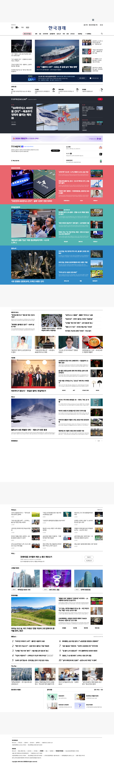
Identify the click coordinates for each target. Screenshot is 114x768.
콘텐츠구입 (23, 751)
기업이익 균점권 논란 (87, 91)
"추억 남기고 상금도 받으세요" (68, 272)
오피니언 (72, 34)
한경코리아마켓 (15, 168)
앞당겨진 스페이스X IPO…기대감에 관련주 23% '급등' (88, 109)
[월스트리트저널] (22, 27)
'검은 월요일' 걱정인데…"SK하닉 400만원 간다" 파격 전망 (80, 646)
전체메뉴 (89, 34)
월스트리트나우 (64, 210)
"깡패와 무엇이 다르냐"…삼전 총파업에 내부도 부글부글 (51, 329)
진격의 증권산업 (82, 590)
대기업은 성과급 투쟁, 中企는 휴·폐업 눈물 (21, 92)
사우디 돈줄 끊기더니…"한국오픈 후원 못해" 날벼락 (20, 513)
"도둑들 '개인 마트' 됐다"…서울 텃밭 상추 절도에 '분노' (32, 651)
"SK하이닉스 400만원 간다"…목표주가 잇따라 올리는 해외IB (22, 113)
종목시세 (80, 241)
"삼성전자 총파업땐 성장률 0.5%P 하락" (54, 521)
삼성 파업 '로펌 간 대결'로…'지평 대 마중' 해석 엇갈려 (52, 537)
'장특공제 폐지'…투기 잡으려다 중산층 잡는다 (21, 683)
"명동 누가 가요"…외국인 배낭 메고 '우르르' (78, 327)
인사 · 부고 (96, 690)
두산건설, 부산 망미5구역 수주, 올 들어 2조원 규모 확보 (74, 252)
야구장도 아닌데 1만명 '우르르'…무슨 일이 (78, 331)
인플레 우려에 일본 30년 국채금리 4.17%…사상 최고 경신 (83, 529)
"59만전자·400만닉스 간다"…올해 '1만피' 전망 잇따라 (31, 201)
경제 (36, 34)
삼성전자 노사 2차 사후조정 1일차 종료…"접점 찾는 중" (97, 42)
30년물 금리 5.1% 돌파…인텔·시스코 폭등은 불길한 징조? (74, 213)
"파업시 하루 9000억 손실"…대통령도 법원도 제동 (97, 51)
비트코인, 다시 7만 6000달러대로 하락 (83, 513)
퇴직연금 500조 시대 (20, 590)
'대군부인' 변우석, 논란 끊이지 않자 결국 (21, 351)
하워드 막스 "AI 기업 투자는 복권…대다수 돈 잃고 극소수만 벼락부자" (74, 233)
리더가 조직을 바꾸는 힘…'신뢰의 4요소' (68, 683)
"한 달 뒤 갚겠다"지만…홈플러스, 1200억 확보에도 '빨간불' (21, 65)
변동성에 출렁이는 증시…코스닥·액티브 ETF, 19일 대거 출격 (74, 182)
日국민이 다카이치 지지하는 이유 (66, 92)
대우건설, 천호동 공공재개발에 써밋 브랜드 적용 (73, 262)
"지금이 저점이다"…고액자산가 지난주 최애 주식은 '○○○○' (34, 655)
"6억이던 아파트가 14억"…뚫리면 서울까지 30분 (30, 641)
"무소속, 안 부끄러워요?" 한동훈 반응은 (68, 351)
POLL (13, 553)
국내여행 (75, 628)
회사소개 (14, 742)
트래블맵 (64, 628)
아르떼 (13, 358)
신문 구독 (86, 25)
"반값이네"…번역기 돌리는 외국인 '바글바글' (79, 319)
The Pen (13, 666)
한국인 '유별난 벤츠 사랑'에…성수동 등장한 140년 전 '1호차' (20, 537)
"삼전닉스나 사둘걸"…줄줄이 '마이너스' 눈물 (79, 315)
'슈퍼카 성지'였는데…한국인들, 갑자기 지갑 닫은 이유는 (32, 660)
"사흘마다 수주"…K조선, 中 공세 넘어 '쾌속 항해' (57, 67)
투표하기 (89, 557)
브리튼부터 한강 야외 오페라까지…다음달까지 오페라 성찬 (73, 362)
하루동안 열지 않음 (95, 78)
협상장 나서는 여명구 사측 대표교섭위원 (52, 529)
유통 (67, 34)
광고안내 (32, 742)
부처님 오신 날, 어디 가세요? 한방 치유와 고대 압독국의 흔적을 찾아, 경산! (32, 629)
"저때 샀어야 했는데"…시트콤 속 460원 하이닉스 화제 (44, 351)
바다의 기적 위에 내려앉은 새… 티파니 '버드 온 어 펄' (74, 401)
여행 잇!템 (97, 628)
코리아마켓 (45, 34)
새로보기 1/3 (99, 509)
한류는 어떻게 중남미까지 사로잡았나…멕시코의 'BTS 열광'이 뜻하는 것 (45, 684)
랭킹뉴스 (13, 637)
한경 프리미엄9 (27, 34)
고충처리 (26, 742)
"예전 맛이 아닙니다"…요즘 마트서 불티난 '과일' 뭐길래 (32, 646)
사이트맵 (35, 751)
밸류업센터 (95, 281)
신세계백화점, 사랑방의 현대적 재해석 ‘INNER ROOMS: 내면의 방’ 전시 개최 (73, 619)
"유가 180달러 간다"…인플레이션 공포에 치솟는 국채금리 (21, 60)
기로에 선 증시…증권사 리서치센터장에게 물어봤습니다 (88, 124)
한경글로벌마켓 (15, 207)
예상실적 (66, 241)
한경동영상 (14, 441)
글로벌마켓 (52, 34)
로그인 (101, 25)
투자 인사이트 (85, 120)
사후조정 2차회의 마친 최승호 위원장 (20, 529)
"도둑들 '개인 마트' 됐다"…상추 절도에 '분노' (79, 323)
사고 (102, 690)
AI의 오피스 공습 (51, 590)
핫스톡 (12, 105)
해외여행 (86, 628)
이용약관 (51, 751)
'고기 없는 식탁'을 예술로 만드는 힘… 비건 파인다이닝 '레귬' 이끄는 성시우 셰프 (74, 609)
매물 (81, 281)
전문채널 (80, 34)
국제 (64, 34)
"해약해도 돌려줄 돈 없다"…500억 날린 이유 (22, 325)
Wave (13, 397)
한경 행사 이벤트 (16, 690)
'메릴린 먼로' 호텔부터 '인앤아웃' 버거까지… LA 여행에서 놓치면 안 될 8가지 (73, 599)
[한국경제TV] (17, 27)
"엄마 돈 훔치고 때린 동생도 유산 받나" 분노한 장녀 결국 (91, 683)
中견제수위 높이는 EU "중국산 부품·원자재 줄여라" (21, 70)
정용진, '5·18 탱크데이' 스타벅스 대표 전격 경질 (97, 60)
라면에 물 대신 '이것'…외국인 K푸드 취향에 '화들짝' (92, 351)
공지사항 (49, 690)
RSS (46, 751)
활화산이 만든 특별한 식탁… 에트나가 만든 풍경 (29, 430)
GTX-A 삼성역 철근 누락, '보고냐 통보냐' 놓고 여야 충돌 (21, 545)
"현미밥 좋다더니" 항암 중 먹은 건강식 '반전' (23, 316)
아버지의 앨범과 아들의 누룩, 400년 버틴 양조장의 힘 (74, 421)
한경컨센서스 (66, 200)
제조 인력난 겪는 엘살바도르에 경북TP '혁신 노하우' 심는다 (52, 545)
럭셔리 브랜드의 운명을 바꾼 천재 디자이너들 (72, 411)
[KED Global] (27, 27)
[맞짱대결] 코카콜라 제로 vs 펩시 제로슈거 (36, 556)
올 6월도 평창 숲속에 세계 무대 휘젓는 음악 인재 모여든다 (73, 372)
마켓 (95, 200)
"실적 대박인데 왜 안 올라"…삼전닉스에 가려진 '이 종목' (79, 660)
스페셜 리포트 (15, 568)
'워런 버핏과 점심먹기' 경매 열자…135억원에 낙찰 (74, 223)
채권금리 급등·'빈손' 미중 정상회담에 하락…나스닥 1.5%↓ (30, 241)
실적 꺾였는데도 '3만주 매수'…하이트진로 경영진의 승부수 (83, 537)
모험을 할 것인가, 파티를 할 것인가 (42, 92)
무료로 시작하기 (55, 150)
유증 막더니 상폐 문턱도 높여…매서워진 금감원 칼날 (97, 69)
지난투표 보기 (89, 560)
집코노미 (59, 34)
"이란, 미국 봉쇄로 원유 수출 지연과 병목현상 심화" (52, 513)
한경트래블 (14, 595)
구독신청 (20, 742)
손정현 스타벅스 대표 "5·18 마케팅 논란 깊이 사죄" (83, 521)
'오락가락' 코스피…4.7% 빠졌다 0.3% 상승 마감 (73, 172)
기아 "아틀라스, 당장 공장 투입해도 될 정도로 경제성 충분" (21, 54)
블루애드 (38, 742)
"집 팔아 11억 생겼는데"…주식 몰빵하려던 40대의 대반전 (79, 651)
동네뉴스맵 (66, 281)
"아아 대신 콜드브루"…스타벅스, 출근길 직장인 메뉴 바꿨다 (20, 521)
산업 (40, 34)
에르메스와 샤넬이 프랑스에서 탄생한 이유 (71, 431)
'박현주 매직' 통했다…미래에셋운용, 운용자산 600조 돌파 (74, 192)
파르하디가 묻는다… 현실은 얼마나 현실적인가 (28, 391)
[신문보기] (12, 27)
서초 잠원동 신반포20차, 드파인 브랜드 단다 (27, 281)
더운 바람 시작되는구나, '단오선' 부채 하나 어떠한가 (74, 382)
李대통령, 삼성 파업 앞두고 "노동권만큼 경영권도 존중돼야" (80, 641)
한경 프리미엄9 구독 (93, 25)
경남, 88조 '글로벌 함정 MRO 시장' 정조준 (85, 544)
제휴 (19, 751)
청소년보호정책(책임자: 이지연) (72, 751)
